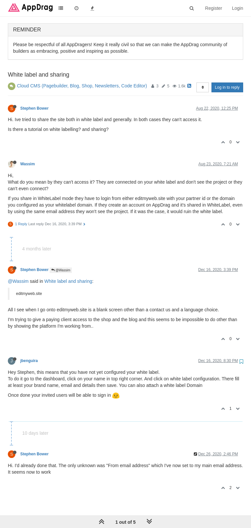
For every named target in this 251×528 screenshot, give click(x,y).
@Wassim (60, 270)
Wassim (27, 164)
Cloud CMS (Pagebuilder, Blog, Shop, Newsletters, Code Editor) (82, 85)
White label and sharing (68, 281)
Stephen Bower (34, 108)
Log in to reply (227, 87)
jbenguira (29, 360)
